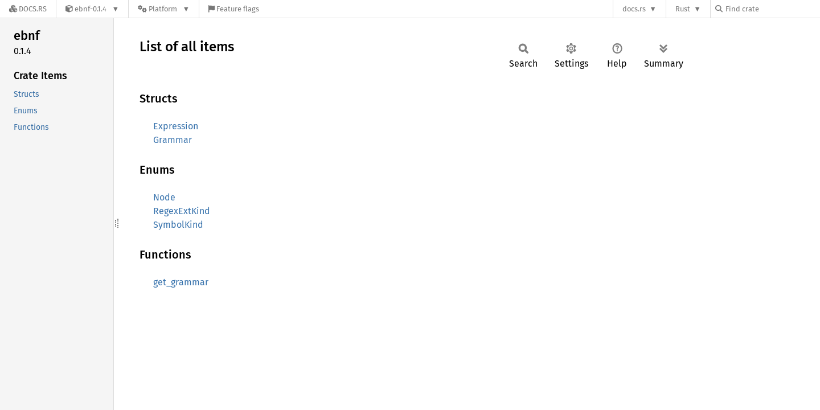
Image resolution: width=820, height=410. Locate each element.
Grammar (172, 139)
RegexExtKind (181, 211)
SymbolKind (178, 224)
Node (164, 197)
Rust (682, 9)
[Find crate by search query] (772, 9)
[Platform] (164, 9)
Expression (175, 126)
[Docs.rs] (28, 9)
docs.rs (634, 9)
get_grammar (180, 282)
